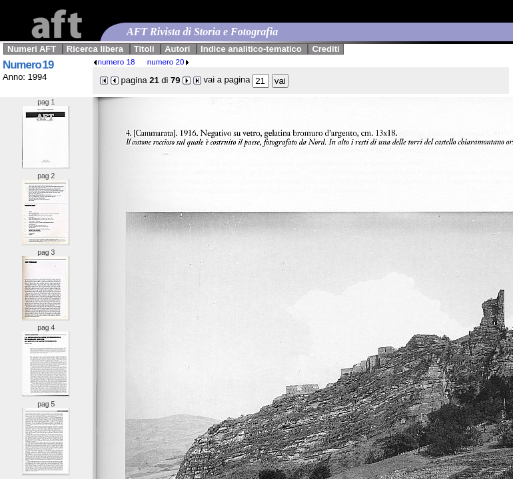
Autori (177, 49)
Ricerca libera (95, 49)
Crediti (325, 49)
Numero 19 (28, 65)
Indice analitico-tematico (251, 49)
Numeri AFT (31, 49)
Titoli (144, 49)
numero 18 (114, 61)
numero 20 (168, 61)
